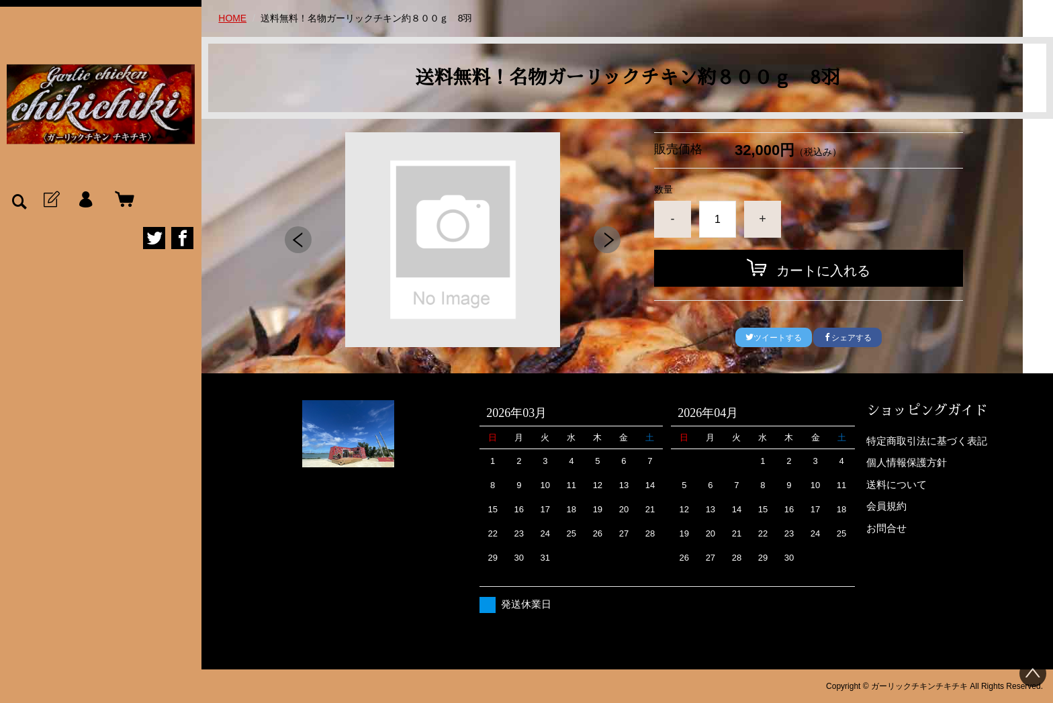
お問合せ (886, 528)
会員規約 (886, 506)
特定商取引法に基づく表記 (926, 441)
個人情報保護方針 (906, 462)
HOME (232, 18)
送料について (896, 484)
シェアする (847, 337)
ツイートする (773, 337)
